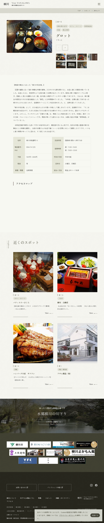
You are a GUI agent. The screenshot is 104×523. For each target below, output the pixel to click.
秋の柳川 (35, 508)
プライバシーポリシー (67, 515)
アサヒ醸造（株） (64, 374)
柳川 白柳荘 (62, 303)
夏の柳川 (27, 508)
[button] (65, 48)
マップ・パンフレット (34, 512)
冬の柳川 (44, 508)
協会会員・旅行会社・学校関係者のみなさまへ (21, 519)
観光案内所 (20, 512)
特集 (39, 499)
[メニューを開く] (99, 4)
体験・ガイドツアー (63, 499)
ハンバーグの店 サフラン (24, 374)
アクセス (10, 502)
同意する (95, 515)
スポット (87, 12)
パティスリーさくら (21, 303)
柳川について (11, 499)
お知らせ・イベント (13, 516)
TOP (79, 12)
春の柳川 (18, 508)
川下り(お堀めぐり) (27, 499)
